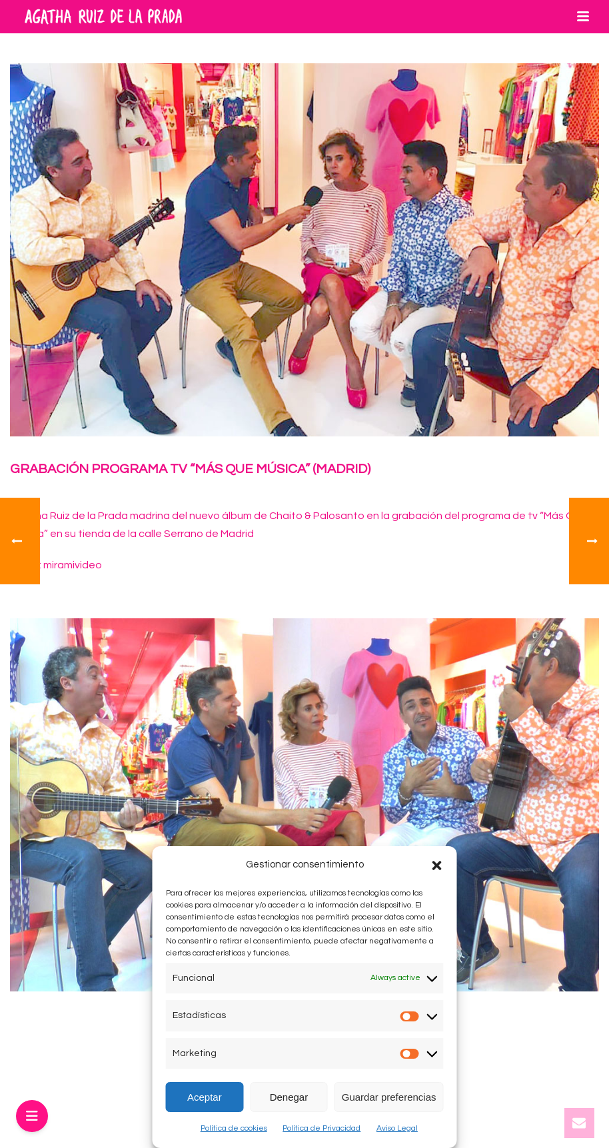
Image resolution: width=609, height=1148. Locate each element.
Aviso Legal (397, 1128)
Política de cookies (234, 1128)
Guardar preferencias (389, 1097)
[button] (437, 865)
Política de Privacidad (321, 1128)
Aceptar (204, 1097)
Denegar (289, 1097)
